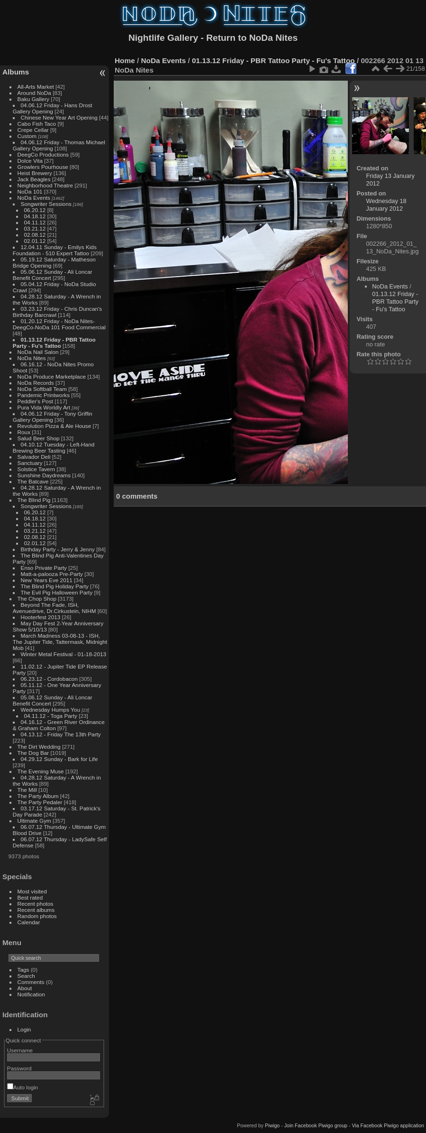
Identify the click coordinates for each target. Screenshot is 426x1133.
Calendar (29, 922)
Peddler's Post (36, 401)
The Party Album (38, 796)
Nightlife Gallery (163, 38)
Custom (27, 136)
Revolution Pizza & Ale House (54, 426)
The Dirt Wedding (39, 746)
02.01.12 (35, 241)
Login (24, 1029)
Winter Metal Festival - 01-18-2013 (63, 654)
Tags (23, 969)
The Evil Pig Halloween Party (57, 592)
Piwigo (272, 1125)
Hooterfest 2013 (41, 617)
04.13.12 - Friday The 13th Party (61, 734)
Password (19, 1068)
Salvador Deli (34, 457)
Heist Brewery (35, 173)
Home (125, 60)
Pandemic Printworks (44, 395)
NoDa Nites (32, 358)
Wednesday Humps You (50, 709)
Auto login (22, 1087)
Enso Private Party (44, 568)
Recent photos (36, 904)
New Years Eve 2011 (47, 580)
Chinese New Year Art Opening (59, 117)
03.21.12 (35, 228)
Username (20, 1050)
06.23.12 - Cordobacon (49, 679)
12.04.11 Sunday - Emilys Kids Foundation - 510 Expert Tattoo (55, 250)
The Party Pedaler (40, 802)
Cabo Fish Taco (37, 124)
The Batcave (33, 481)
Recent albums (36, 910)
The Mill (27, 790)
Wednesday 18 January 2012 (386, 204)
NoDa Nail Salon (38, 352)
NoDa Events (34, 198)
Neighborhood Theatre (45, 185)
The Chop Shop (37, 598)
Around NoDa (34, 93)
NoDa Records (36, 383)
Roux (24, 432)
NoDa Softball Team (42, 389)
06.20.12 (35, 210)
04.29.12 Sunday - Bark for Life (59, 759)
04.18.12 (35, 216)
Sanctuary (30, 463)
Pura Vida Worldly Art (44, 407)
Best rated (30, 897)
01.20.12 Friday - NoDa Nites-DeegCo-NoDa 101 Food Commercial (59, 324)
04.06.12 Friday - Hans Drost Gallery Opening (52, 108)
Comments (31, 982)
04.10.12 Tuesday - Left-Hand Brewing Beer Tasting (53, 447)
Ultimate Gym (34, 820)
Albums (15, 72)
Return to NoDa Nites (252, 38)
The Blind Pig (34, 500)
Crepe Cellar (33, 130)
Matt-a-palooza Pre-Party (52, 574)
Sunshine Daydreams (44, 475)
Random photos (37, 916)
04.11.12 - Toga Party (50, 716)
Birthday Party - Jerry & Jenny (58, 549)
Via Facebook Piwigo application (388, 1125)
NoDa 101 (30, 191)
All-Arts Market (36, 87)
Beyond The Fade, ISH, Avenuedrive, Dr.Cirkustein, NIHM (54, 608)
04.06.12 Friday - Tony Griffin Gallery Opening (52, 416)
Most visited (32, 891)
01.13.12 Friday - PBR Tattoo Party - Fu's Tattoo (54, 342)
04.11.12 (35, 222)
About (25, 988)
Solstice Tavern (36, 469)
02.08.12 (35, 235)
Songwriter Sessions (46, 204)
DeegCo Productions (43, 154)
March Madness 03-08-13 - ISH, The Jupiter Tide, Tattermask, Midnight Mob (60, 641)
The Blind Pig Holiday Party (55, 586)
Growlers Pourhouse (43, 167)
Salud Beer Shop (39, 438)
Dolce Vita (30, 161)
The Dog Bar (33, 753)
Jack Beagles (34, 179)
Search (26, 976)
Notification (31, 994)
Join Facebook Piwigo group (315, 1125)
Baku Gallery (33, 99)
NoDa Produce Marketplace (52, 376)
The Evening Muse (41, 771)
